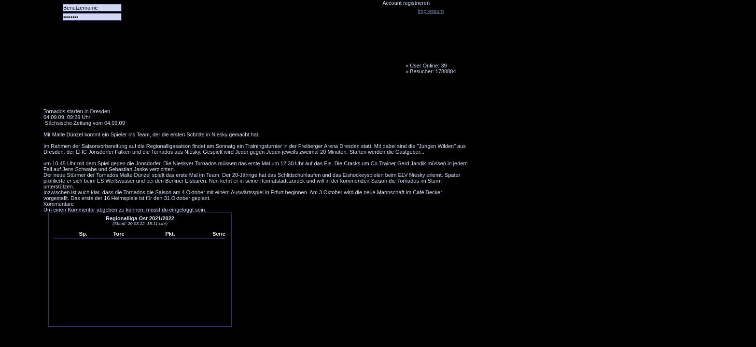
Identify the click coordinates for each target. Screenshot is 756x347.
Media (251, 94)
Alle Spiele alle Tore (82, 94)
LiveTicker (214, 94)
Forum (176, 94)
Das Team (138, 94)
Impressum (431, 11)
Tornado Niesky (256, 55)
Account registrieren (406, 3)
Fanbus (289, 94)
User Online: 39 (428, 65)
